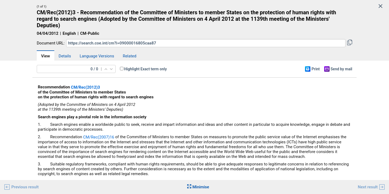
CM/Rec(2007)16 (98, 137)
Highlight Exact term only (145, 69)
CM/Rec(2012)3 (85, 87)
